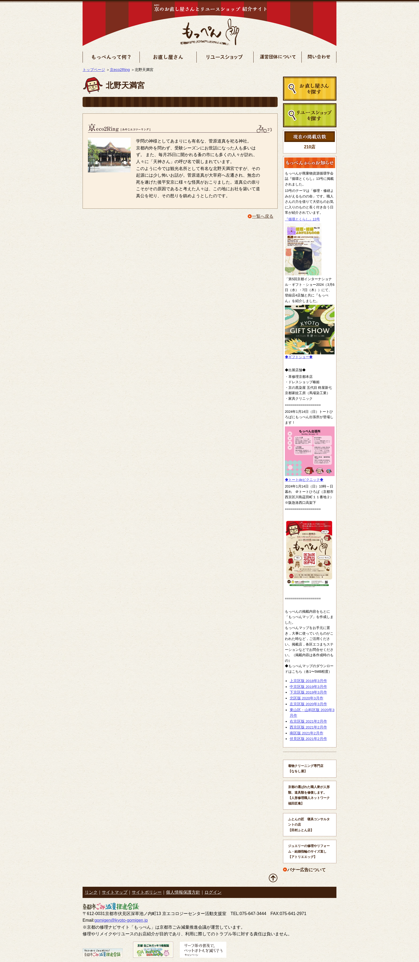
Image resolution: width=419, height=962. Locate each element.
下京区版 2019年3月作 (308, 692)
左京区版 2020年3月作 (308, 704)
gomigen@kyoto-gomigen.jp (121, 920)
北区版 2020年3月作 (306, 698)
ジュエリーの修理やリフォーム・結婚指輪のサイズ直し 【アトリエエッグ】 (309, 851)
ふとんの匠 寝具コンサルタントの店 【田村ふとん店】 (309, 824)
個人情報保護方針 (183, 892)
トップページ (94, 70)
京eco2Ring (120, 70)
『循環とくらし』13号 (302, 219)
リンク (91, 892)
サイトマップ (114, 892)
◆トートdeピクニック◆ (304, 480)
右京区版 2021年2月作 (308, 721)
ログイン (213, 892)
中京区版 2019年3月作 (308, 687)
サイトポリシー (147, 892)
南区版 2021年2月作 (306, 733)
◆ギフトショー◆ (299, 357)
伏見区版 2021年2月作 (308, 739)
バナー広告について (306, 870)
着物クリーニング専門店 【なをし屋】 (305, 768)
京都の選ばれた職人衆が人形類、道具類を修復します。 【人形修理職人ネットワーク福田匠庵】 (309, 795)
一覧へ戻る (262, 216)
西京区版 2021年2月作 (308, 727)
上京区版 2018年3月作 (308, 681)
